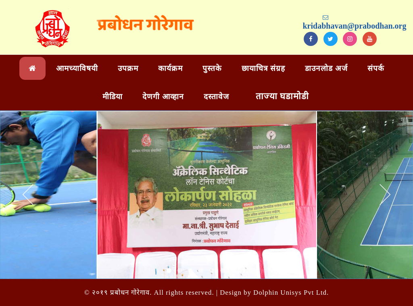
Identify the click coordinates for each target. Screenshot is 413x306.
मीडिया (112, 96)
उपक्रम (128, 68)
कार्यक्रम (170, 68)
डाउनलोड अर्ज (326, 68)
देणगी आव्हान (163, 96)
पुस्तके (212, 68)
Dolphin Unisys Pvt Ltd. (291, 292)
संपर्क (375, 68)
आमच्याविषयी (77, 68)
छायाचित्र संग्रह (263, 68)
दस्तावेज (216, 96)
